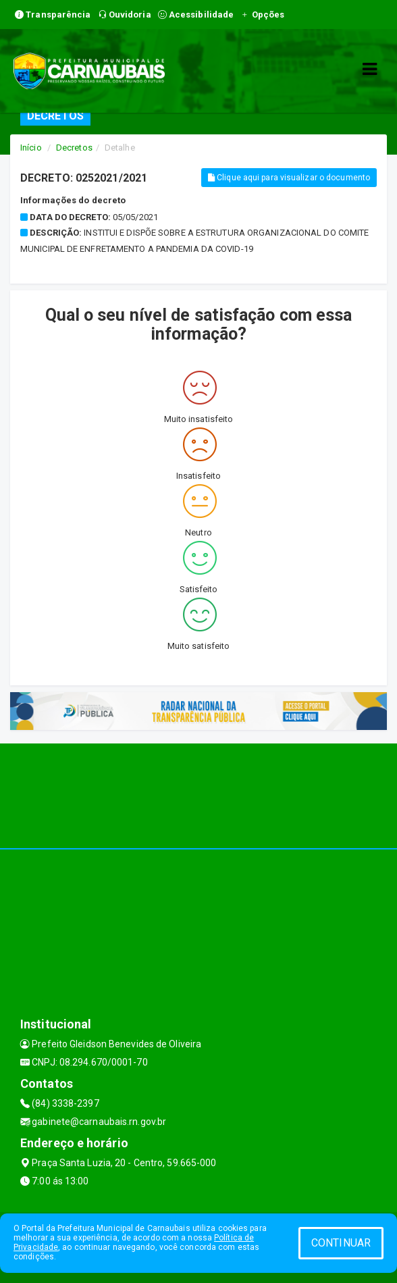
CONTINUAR (341, 1242)
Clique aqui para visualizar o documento (289, 177)
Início (31, 147)
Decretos (74, 147)
